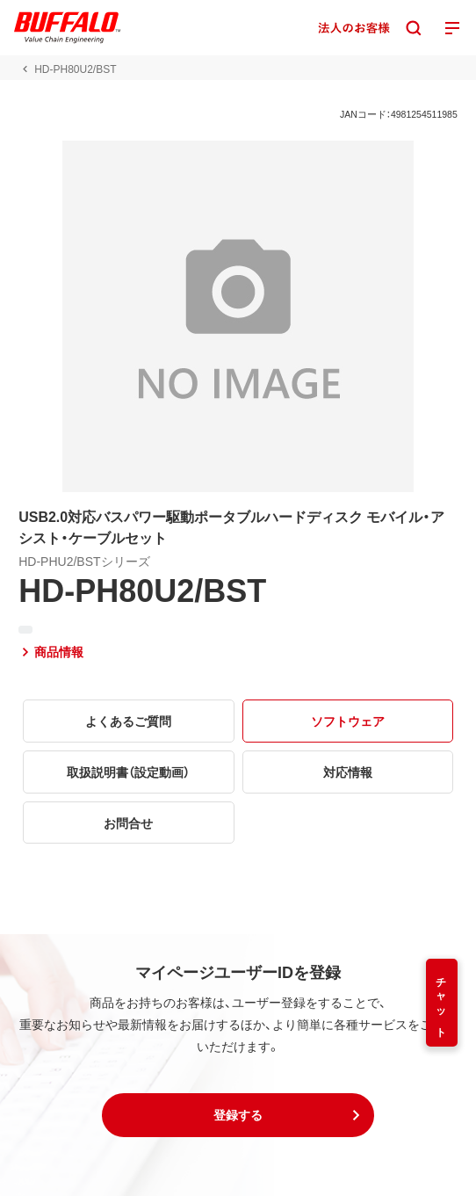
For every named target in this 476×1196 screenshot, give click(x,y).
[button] (238, 1115)
